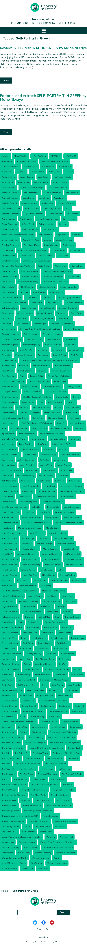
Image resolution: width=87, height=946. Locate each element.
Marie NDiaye (28, 538)
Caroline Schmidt (45, 255)
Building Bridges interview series (32, 250)
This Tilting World (38, 795)
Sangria (77, 669)
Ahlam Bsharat (27, 177)
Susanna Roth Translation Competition (19, 721)
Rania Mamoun (42, 648)
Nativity (61, 569)
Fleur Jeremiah (8, 376)
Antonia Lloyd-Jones (11, 208)
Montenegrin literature (27, 554)
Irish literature (8, 444)
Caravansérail (76, 250)
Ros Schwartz (8, 659)
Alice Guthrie (7, 182)
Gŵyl (41, 402)
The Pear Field (64, 769)
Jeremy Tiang (46, 465)
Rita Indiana (51, 653)
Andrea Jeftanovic (52, 192)
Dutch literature (31, 334)
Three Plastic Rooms (60, 795)
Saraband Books (42, 674)
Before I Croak (28, 224)
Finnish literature (25, 370)
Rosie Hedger (25, 659)
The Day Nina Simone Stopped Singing (46, 748)
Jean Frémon (7, 459)
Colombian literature (11, 297)
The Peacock (47, 769)
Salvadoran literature (44, 664)
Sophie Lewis (64, 706)
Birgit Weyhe (62, 234)
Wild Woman (7, 852)
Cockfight (24, 292)
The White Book (58, 779)
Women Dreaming (43, 852)
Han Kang (71, 402)
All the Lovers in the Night (32, 187)
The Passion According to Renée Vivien (19, 769)
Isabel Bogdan (25, 444)
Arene (67, 208)
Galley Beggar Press (52, 386)
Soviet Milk (79, 706)
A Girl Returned (30, 166)
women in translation (65, 852)
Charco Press (77, 266)
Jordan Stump (63, 465)
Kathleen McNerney (25, 475)
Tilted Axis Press (9, 800)
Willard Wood (24, 852)
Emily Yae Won (26, 350)
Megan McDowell (9, 549)
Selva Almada (74, 685)
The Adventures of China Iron (63, 732)
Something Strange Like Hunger (53, 700)
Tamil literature (58, 727)
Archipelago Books (51, 208)
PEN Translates (50, 627)
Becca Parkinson (9, 224)
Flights (22, 376)
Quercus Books (8, 648)
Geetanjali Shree (73, 386)
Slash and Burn (64, 695)
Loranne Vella (53, 507)
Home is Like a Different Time (15, 418)
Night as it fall (78, 580)
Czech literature (29, 308)
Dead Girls (22, 318)
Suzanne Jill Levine (48, 721)
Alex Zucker (43, 177)
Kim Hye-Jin (74, 480)
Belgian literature (47, 224)
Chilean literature (9, 276)
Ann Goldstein (72, 192)
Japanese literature (70, 454)
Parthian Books (72, 617)
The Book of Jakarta (11, 742)
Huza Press (74, 418)
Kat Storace (7, 475)
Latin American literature (71, 486)
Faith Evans (76, 355)
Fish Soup (42, 370)
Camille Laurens (58, 250)
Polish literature (39, 638)
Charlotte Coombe (29, 271)
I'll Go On (61, 423)
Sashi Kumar (7, 679)
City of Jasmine (27, 287)
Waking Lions (8, 842)
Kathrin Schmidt (46, 475)
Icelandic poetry (77, 423)
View (6, 80)
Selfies (44, 685)
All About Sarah (9, 187)
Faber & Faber (59, 355)
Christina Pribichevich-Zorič (55, 281)
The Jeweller (72, 758)
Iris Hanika (74, 439)
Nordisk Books (8, 601)
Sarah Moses (77, 674)
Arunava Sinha (8, 219)
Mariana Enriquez (9, 538)
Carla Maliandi (8, 255)
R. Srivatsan (25, 648)
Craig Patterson (54, 302)
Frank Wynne (60, 381)
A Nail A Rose (65, 166)
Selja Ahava (57, 685)
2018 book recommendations (54, 161)
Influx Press (80, 428)
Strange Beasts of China (33, 711)
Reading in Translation (11, 653)
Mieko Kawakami (70, 549)
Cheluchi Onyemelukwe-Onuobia (57, 271)
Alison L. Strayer (60, 182)
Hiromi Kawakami (52, 412)
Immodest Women (19, 428)
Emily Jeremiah (8, 350)
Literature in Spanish (28, 501)
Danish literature (25, 313)
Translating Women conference (38, 810)
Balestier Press (69, 219)
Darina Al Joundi (44, 313)
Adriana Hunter (9, 177)
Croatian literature (73, 302)
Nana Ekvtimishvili (53, 564)
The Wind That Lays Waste (14, 784)
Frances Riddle (36, 376)
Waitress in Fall (66, 837)
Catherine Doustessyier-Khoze (36, 260)
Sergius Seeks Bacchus (12, 690)
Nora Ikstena (67, 596)
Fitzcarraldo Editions (60, 370)
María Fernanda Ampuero (13, 533)
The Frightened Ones (11, 758)
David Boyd (7, 318)
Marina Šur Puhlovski (63, 538)
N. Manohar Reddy (51, 559)
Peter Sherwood (30, 632)
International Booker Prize (51, 433)
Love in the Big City (10, 512)
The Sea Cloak (26, 774)
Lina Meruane (24, 496)
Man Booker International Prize (68, 522)
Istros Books (42, 444)
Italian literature (9, 449)
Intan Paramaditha (27, 433)
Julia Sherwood (49, 470)
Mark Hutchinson (9, 543)
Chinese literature (30, 276)
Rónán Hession (67, 653)
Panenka (29, 617)
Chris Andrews (72, 276)
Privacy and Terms (43, 929)
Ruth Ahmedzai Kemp (45, 659)
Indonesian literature (60, 428)
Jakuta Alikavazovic (11, 454)
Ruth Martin (64, 659)
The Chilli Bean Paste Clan (13, 748)
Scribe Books (7, 685)
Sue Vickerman (8, 716)
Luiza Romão (44, 512)
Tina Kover (25, 800)
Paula (20, 622)
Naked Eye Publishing (31, 564)
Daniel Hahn (7, 313)
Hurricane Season (56, 418)
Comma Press (31, 297)
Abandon (21, 171)
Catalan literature (10, 260)
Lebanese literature (46, 491)
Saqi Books (7, 674)
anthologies (47, 203)
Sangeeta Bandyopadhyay (57, 669)
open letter (52, 611)
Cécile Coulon (44, 266)
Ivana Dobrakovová (30, 449)
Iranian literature (57, 439)
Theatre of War (9, 789)
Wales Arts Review (26, 842)
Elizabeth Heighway (31, 344)
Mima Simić (7, 554)
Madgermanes (52, 517)
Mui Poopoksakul (72, 554)
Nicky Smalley (40, 580)
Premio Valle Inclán (10, 643)
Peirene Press (33, 627)
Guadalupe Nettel (9, 402)
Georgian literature (10, 391)
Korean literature (9, 486)
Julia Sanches (32, 470)
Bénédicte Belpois (10, 229)
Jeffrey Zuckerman (26, 459)
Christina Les (7, 281)
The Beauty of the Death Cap (61, 737)
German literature (32, 391)
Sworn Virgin (7, 727)
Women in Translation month (14, 858)
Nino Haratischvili (28, 585)
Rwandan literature (10, 664)
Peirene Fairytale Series (12, 627)
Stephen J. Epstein (10, 711)
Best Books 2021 (50, 229)
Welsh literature (31, 847)
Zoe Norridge (27, 868)
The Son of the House (47, 774)
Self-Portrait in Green (27, 685)
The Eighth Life (21, 753)
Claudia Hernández (68, 287)
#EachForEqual (39, 156)
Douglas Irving (8, 329)
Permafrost (67, 627)
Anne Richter (29, 198)
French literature (9, 386)
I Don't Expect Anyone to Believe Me (36, 423)
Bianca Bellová (45, 234)
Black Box (76, 234)
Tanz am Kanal (8, 732)
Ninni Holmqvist (9, 585)
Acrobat (69, 171)
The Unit (5, 779)
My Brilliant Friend (30, 559)
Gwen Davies (28, 402)
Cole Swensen (39, 292)
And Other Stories (31, 192)
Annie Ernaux (59, 198)
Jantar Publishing (48, 454)
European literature (24, 355)
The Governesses (55, 758)
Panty (57, 617)
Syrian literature (39, 727)
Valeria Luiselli (46, 831)
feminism (23, 365)
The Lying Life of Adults (55, 763)
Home (4, 890)
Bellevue (63, 224)
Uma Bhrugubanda (10, 826)
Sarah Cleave (60, 674)
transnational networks (39, 821)
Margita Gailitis (53, 528)
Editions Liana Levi (34, 339)
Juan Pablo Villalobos (11, 470)
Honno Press (38, 418)
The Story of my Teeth (72, 774)
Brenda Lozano (51, 245)
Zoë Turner (43, 868)
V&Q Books (60, 826)
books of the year (31, 240)
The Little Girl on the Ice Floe (27, 763)
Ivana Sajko (49, 449)
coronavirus (36, 302)
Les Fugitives (7, 496)
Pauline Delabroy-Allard (55, 622)
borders (47, 240)
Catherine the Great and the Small (17, 266)
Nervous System (67, 575)
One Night (61, 606)
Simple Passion (8, 695)
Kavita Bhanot (27, 480)
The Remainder (8, 774)
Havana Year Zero (41, 407)
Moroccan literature (51, 554)
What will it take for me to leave (58, 847)
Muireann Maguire (10, 559)
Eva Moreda (43, 355)
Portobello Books (58, 638)
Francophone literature (39, 381)
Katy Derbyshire (9, 480)
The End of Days (40, 753)
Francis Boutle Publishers (59, 376)
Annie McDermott (9, 203)
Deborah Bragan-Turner (42, 318)
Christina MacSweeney (28, 281)
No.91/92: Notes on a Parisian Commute (20, 590)
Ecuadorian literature (11, 339)
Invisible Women (38, 439)
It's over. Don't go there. (63, 444)
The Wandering (39, 779)
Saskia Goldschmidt (26, 679)
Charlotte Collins (9, 271)
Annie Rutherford (29, 203)
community (48, 297)
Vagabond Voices (9, 831)
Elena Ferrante (53, 339)
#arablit (5, 156)
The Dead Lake (74, 748)
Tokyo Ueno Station (43, 800)
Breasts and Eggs (32, 245)
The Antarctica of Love (12, 737)
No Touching (45, 585)
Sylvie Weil (22, 727)
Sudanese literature (58, 711)
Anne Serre (44, 198)
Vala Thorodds (28, 831)
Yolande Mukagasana (57, 863)
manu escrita (7, 528)
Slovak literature (9, 700)
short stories (72, 690)
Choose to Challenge (52, 276)
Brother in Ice (7, 250)
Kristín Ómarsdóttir (30, 486)
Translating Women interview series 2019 (20, 816)
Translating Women (10, 810)
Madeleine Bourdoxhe (31, 517)
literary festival (67, 496)
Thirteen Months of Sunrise (14, 795)
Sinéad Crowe (26, 695)
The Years (67, 784)
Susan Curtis (54, 716)
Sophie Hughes (47, 706)
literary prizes (8, 501)
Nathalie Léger (46, 569)
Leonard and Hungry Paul (71, 491)
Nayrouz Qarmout (10, 575)
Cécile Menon (60, 266)
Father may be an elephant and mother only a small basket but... (49, 360)
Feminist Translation (41, 365)
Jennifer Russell (9, 465)
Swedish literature (70, 721)
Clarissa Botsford (47, 287)
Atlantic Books (26, 219)
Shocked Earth (55, 690)
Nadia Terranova (9, 564)
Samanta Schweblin (10, 669)
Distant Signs (40, 323)
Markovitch (27, 543)
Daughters (61, 313)
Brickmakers (68, 245)
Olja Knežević (46, 606)
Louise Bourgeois (71, 507)
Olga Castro (70, 601)
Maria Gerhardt (37, 533)
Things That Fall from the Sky (34, 789)
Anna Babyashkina (10, 198)
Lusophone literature (64, 512)
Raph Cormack (60, 648)
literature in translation (52, 501)
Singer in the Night (45, 695)
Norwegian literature (28, 601)
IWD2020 (63, 449)
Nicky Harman (23, 580)
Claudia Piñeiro (8, 292)
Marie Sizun (44, 538)
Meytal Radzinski (50, 549)
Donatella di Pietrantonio (62, 323)
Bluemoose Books (10, 240)
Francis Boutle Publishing (13, 381)
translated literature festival (58, 805)
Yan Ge (57, 858)
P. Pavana (67, 611)
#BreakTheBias (20, 156)
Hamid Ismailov (55, 402)
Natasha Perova (28, 569)
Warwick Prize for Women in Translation (57, 842)
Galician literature (30, 386)
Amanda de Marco (10, 192)
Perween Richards (10, 632)
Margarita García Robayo (29, 528)
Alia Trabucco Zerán (62, 177)
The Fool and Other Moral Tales (66, 753)
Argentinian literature (33, 213)
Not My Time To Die (51, 601)
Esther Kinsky (58, 350)
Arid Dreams (72, 213)
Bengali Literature (30, 229)
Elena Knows (70, 339)
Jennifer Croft (60, 459)
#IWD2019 (55, 156)
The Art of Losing (35, 737)
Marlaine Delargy (44, 543)
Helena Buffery (8, 412)
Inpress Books (8, 433)
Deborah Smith (64, 318)
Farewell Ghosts (9, 360)
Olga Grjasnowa (9, 606)
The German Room (33, 758)
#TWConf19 (70, 156)
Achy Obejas (54, 171)
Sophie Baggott (29, 706)
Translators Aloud (50, 816)
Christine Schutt (9, 287)
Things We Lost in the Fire (63, 789)
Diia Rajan (6, 323)
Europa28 (6, 355)
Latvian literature (10, 491)
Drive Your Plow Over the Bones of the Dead (40, 329)
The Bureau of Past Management (64, 742)
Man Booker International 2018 (36, 522)
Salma (27, 664)
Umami (27, 826)
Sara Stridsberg (23, 674)
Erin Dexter (43, 350)
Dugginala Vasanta (10, 334)
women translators (40, 858)
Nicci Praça (7, 580)
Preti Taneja (28, 643)
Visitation (50, 837)
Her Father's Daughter (30, 412)
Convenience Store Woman (14, 302)
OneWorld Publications (32, 611)
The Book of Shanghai (35, 742)
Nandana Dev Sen (74, 564)
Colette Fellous (56, 292)
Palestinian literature (11, 617)
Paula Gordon (34, 622)
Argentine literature (10, 213)
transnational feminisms (13, 821)
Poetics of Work (9, 638)
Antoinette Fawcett (66, 203)
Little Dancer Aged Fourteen (14, 507)
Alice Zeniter (23, 182)
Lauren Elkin (27, 491)
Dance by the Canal (68, 308)
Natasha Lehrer (9, 569)
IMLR (4, 428)
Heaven (57, 407)
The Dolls (6, 753)
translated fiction (10, 805)
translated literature (31, 805)
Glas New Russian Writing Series (37, 397)
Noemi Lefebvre (35, 596)
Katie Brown (63, 475)
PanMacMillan (44, 617)
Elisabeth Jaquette (10, 344)
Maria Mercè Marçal (57, 533)
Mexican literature (30, 549)
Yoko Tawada (36, 863)
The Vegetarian (20, 779)
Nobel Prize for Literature (53, 590)
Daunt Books (77, 313)
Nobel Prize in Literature (12, 596)
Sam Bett (63, 664)
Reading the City (33, 653)
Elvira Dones (70, 344)
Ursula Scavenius (42, 826)
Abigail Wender (37, 171)
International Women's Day (14, 439)
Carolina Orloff (26, 255)
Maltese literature (10, 522)
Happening (7, 407)
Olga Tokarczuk (28, 606)
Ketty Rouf (59, 480)
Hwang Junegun (9, 423)
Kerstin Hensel (44, 480)
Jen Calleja (44, 459)
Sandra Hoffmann (32, 669)
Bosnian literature (64, 240)
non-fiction (52, 596)
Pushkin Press (63, 643)
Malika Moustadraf (72, 517)
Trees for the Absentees (65, 821)
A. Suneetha (7, 171)
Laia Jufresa (49, 486)
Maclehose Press (9, 517)
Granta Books (62, 397)
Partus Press (7, 622)
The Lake (6, 763)
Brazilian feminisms (10, 245)
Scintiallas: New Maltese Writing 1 (54, 679)
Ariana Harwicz (55, 213)
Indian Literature (39, 428)
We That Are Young (10, 847)
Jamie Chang (30, 454)
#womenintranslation (26, 161)
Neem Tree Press (30, 575)
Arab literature (31, 208)
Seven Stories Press (35, 690)
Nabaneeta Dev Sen (73, 559)
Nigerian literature (59, 580)
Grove (76, 397)
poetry (24, 638)
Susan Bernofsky (36, 716)
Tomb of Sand (63, 800)
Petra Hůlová (47, 632)
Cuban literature (9, 308)
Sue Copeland (78, 711)
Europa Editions (76, 350)
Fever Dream (8, 370)
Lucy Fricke (29, 512)
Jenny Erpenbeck (28, 465)
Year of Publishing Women (14, 863)
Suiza (22, 716)
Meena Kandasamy (65, 543)
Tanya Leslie (75, 727)
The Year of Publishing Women (44, 784)
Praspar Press (77, 638)
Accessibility (43, 937)
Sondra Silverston (9, 706)
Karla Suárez (66, 470)
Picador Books (64, 632)
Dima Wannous (22, 323)
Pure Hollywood (45, 643)
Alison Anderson (41, 182)
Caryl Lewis (63, 255)
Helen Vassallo (72, 407)
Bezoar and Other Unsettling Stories (18, 234)
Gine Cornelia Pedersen (55, 391)
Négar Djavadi (48, 575)
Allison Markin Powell (57, 187)
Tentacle (23, 732)
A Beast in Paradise (10, 166)
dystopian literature (52, 334)
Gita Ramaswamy (10, 397)
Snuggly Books (28, 700)
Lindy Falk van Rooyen (45, 496)
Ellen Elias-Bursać (53, 344)
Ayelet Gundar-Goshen (47, 219)
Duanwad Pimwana (73, 329)
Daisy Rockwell (47, 308)
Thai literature (38, 732)
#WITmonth (7, 161)
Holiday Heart (71, 412)
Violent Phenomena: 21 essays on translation (22, 837)
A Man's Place (48, 166)
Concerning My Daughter (69, 297)
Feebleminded (8, 365)
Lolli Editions (37, 507)
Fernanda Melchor (63, 365)
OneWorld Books (9, 611)
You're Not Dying (9, 868)
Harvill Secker (22, 407)
